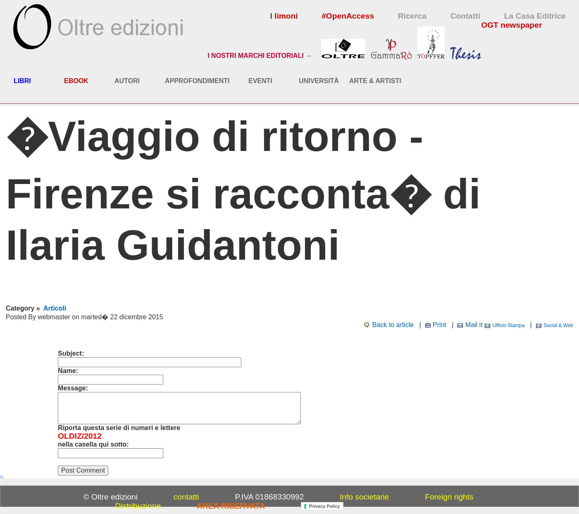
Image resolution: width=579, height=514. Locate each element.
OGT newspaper (511, 25)
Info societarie (364, 496)
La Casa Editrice (535, 16)
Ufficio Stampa (509, 325)
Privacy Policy (324, 506)
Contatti (465, 16)
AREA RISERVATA (231, 506)
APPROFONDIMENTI (197, 80)
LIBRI (22, 80)
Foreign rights (449, 496)
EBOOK (76, 80)
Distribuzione (138, 506)
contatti (186, 496)
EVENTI (260, 80)
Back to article (393, 324)
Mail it (474, 324)
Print (439, 324)
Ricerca (412, 16)
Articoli (54, 308)
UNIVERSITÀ (319, 80)
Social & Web (558, 325)
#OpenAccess (348, 16)
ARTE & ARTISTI (375, 80)
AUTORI (127, 80)
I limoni (284, 16)
